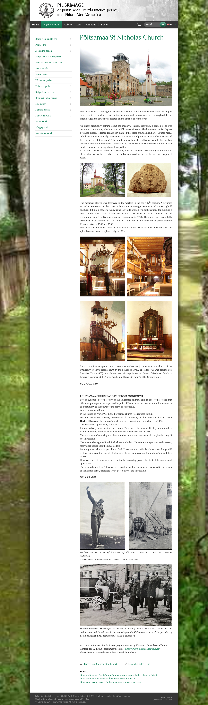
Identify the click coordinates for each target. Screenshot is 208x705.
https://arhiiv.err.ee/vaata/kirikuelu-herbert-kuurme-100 (108, 678)
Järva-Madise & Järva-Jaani (48, 62)
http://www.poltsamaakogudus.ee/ (142, 648)
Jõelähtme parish (43, 50)
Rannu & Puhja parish (46, 98)
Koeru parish (41, 74)
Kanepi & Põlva (43, 115)
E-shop (104, 24)
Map (78, 24)
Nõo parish (40, 104)
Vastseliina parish (43, 133)
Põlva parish (41, 121)
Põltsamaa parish (43, 80)
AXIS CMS (163, 699)
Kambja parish (42, 109)
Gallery (68, 24)
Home (35, 24)
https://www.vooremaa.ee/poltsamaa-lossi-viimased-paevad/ (110, 681)
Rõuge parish (41, 127)
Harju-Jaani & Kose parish (48, 56)
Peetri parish (41, 68)
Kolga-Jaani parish (44, 92)
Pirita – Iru (40, 44)
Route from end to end (46, 39)
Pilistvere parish (43, 86)
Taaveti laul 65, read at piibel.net (100, 663)
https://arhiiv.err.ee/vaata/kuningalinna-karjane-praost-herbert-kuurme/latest (118, 674)
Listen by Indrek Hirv (139, 663)
